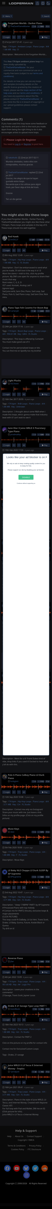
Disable (26, 477)
